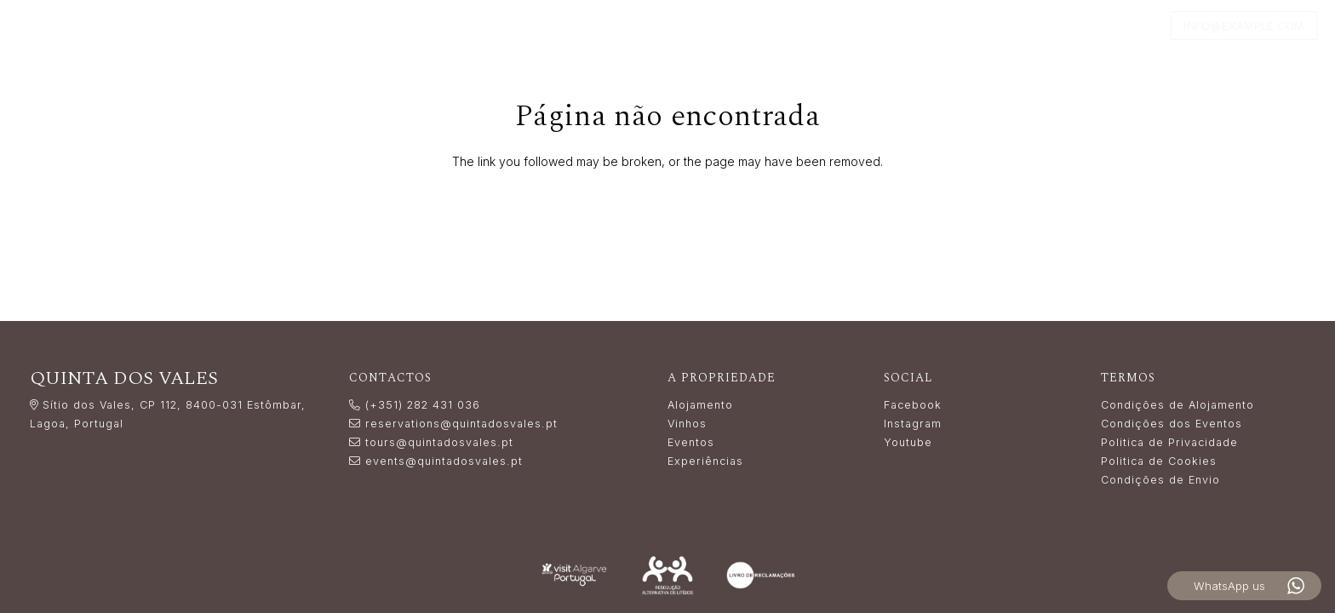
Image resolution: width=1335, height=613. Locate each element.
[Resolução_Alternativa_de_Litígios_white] (667, 575)
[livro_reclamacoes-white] (760, 575)
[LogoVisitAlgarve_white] (574, 574)
